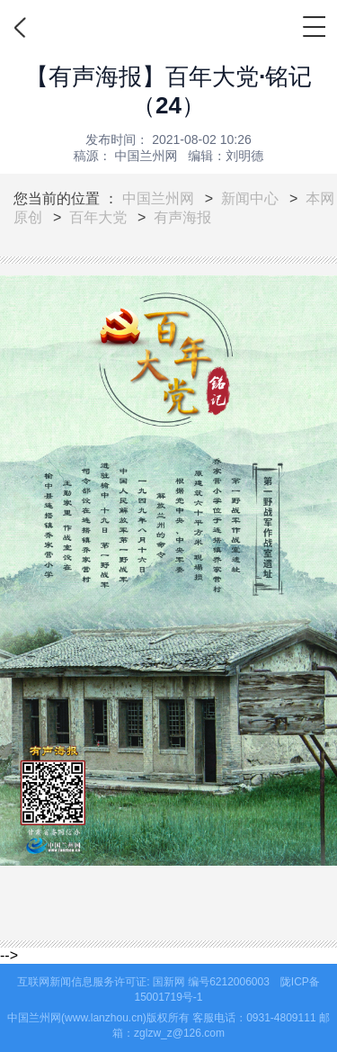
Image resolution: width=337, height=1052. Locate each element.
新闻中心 (250, 198)
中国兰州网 (158, 198)
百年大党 (98, 217)
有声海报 (182, 217)
